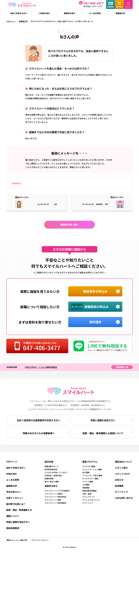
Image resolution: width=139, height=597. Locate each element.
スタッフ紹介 (121, 467)
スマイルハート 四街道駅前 (55, 503)
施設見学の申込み (95, 291)
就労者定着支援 (51, 469)
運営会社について (123, 461)
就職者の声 (120, 13)
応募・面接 (86, 493)
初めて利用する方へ (18, 13)
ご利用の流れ (44, 13)
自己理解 (85, 472)
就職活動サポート (52, 466)
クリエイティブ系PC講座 (92, 475)
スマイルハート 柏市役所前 (55, 496)
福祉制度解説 (12, 528)
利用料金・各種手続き (53, 475)
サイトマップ (121, 491)
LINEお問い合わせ (124, 497)
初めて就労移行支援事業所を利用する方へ (38, 420)
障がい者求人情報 (52, 481)
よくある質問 (95, 13)
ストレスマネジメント (91, 500)
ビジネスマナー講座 (90, 478)
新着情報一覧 (122, 367)
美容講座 (85, 487)
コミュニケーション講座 (92, 469)
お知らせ (119, 479)
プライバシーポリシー (40, 540)
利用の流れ (11, 473)
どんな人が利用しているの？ (56, 472)
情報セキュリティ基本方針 (16, 540)
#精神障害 (16, 183)
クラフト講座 (87, 481)
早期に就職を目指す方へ (102, 420)
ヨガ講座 (85, 484)
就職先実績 (49, 478)
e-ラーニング (87, 503)
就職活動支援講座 (89, 490)
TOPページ (10, 21)
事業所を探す (69, 13)
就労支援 (49, 461)
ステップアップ (88, 496)
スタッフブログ (122, 473)
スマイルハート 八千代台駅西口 (57, 490)
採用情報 (119, 485)
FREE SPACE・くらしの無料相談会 (41, 367)
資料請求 (95, 322)
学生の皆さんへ (13, 491)
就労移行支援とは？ (16, 504)
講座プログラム (89, 461)
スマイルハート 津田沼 (54, 493)
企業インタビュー (14, 497)
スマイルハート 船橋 (53, 500)
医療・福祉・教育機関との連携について (103, 433)
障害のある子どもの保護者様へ (39, 433)
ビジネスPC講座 (88, 466)
